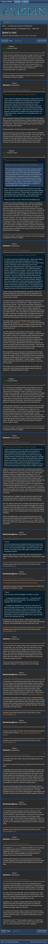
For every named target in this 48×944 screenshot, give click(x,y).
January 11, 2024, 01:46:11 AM (10, 677)
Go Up (3, 931)
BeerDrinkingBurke (10, 534)
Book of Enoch (29, 520)
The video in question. (35, 694)
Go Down (4, 40)
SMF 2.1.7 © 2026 (5, 942)
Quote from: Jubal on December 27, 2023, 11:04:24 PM (20, 447)
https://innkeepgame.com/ (9, 565)
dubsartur (6, 85)
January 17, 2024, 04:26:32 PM (10, 842)
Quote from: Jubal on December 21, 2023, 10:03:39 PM (20, 94)
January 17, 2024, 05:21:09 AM (10, 753)
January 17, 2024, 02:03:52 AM (10, 725)
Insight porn (24, 322)
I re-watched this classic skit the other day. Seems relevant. (20, 582)
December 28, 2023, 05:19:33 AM (11, 440)
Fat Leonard (16, 848)
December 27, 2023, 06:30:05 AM (11, 248)
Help (32, 942)
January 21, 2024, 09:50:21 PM (10, 877)
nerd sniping (30, 485)
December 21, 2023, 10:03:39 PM (11, 51)
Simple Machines (14, 942)
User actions (42, 40)
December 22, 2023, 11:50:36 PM (11, 155)
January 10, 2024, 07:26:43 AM (10, 576)
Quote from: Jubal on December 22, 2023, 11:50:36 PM (20, 255)
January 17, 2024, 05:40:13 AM (10, 807)
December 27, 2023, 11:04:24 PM (11, 383)
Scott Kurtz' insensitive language (30, 851)
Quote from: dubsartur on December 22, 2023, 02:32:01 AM (22, 160)
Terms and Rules (38, 942)
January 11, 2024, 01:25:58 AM (10, 641)
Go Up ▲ (45, 942)
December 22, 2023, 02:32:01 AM (11, 88)
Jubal (5, 48)
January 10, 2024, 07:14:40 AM (10, 537)
